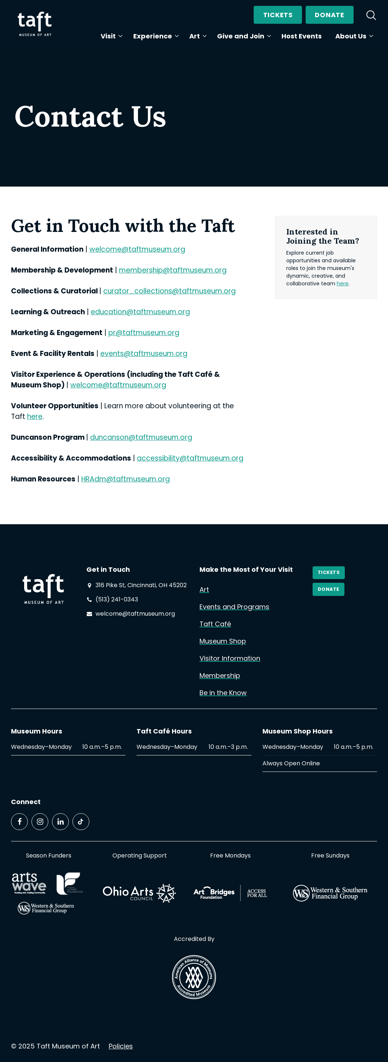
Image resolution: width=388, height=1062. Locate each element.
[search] (371, 15)
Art (196, 36)
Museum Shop (222, 641)
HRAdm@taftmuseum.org (125, 479)
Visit (110, 36)
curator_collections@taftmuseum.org (169, 291)
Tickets (278, 14)
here (34, 416)
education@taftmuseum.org (140, 312)
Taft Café (215, 623)
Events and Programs (234, 606)
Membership (219, 675)
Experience (154, 36)
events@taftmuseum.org (143, 354)
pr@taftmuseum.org (143, 333)
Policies (121, 1046)
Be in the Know (223, 692)
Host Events (301, 36)
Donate (329, 14)
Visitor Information (229, 658)
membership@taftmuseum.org (173, 270)
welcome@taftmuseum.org (137, 249)
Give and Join (242, 36)
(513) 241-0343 (117, 599)
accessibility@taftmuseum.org (190, 458)
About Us (352, 36)
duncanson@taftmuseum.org (141, 437)
